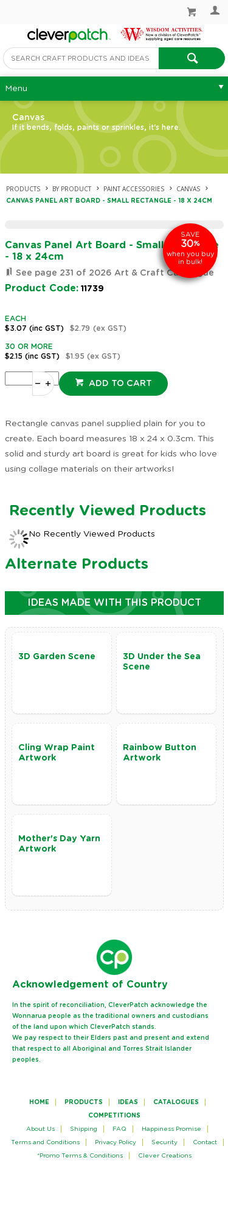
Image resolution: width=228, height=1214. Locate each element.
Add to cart (119, 383)
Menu (16, 88)
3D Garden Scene (56, 657)
